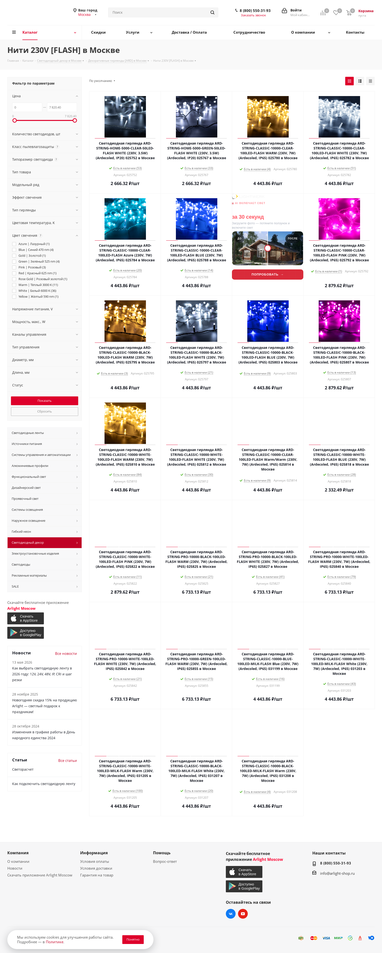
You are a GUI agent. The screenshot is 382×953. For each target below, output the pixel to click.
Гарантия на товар (96, 875)
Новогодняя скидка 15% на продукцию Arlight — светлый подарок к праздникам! (44, 706)
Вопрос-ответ (165, 861)
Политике (54, 941)
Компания (18, 852)
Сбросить (44, 411)
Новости (14, 868)
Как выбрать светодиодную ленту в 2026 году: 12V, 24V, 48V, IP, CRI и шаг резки (42, 674)
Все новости (66, 653)
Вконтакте (231, 914)
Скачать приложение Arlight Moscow (39, 875)
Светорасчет (23, 769)
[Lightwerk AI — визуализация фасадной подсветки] (267, 244)
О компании (18, 861)
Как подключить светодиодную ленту (43, 783)
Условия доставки (96, 868)
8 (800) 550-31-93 (255, 10)
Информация (94, 852)
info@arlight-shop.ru (337, 873)
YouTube (243, 914)
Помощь (162, 852)
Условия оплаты (94, 861)
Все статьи (67, 760)
